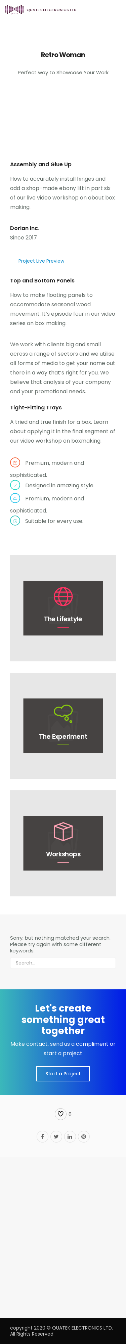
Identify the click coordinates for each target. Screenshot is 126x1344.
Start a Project (63, 1073)
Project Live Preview (41, 261)
